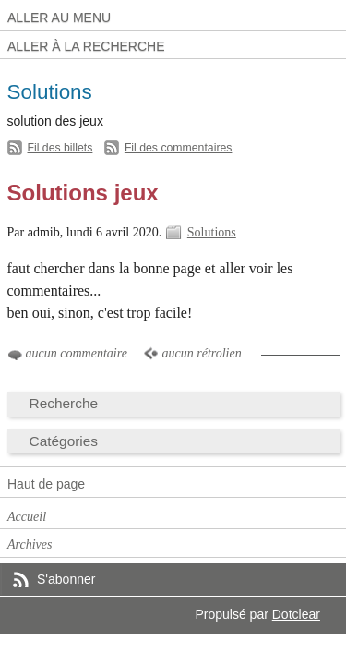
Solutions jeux (83, 192)
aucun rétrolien (201, 353)
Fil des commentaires (179, 147)
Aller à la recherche (86, 46)
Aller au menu (59, 17)
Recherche (64, 403)
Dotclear (296, 614)
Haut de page (46, 484)
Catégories (64, 441)
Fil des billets (60, 147)
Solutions (211, 232)
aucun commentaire (76, 353)
